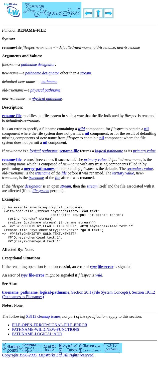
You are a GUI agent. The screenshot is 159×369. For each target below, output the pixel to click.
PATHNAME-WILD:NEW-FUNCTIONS (45, 337)
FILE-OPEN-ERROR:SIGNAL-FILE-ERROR (49, 332)
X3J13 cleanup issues (43, 324)
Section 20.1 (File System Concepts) (100, 300)
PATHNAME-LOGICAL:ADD (37, 341)
